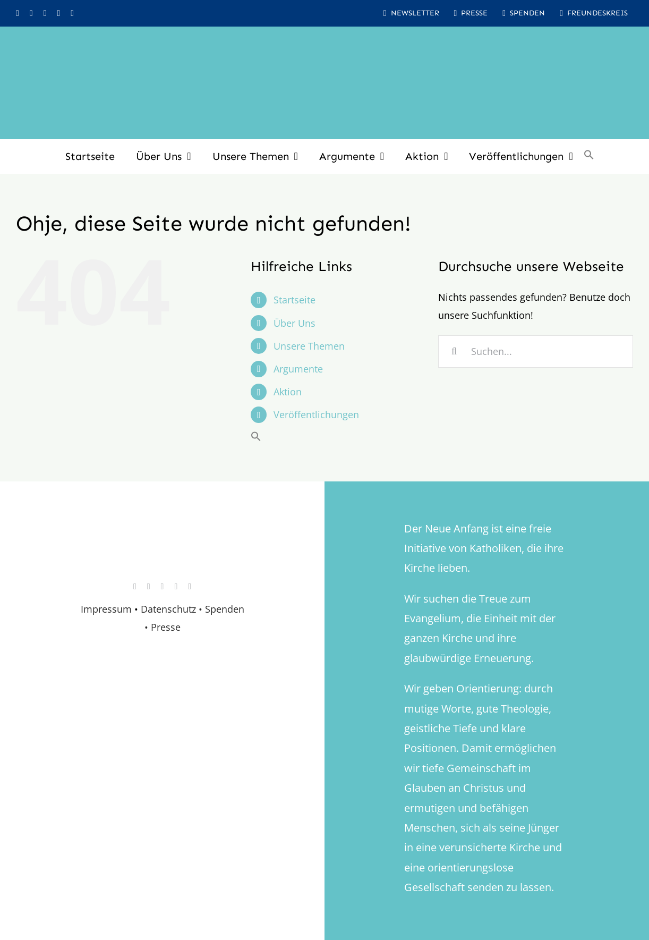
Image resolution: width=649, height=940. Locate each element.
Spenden (224, 609)
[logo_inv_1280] (324, 42)
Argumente (298, 368)
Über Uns (294, 323)
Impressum (106, 609)
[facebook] (31, 13)
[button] (589, 156)
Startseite (294, 299)
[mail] (72, 13)
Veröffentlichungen (316, 414)
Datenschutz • (171, 609)
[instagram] (17, 13)
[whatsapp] (58, 13)
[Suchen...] (535, 351)
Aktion (288, 391)
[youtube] (45, 13)
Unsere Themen (309, 346)
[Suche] (454, 351)
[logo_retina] (165, 539)
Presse (166, 627)
